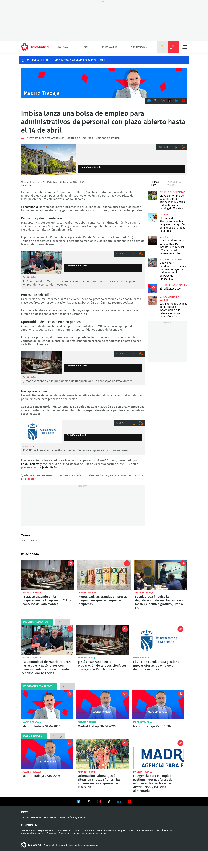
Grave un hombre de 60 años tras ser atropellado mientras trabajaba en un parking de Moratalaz (152, 195)
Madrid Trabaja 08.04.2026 (47, 704)
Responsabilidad (46, 830)
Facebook (148, 100)
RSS (183, 147)
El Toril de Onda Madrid (173, 285)
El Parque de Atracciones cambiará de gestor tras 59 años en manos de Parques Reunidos (152, 217)
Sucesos (164, 237)
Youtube (183, 101)
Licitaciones (148, 830)
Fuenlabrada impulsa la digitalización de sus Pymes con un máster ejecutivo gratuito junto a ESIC (160, 575)
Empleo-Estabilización (129, 830)
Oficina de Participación (32, 833)
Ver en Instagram (99, 801)
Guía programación (76, 817)
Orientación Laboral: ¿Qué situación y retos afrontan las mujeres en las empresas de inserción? (102, 754)
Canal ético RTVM (164, 830)
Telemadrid (36, 817)
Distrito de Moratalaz (172, 192)
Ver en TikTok (109, 802)
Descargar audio (176, 147)
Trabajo (34, 541)
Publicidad (90, 830)
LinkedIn (176, 101)
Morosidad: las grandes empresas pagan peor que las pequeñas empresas (104, 575)
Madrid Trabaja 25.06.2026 (158, 704)
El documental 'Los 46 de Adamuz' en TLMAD (78, 60)
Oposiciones (41, 362)
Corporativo (30, 825)
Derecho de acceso (106, 830)
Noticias (63, 47)
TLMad (85, 47)
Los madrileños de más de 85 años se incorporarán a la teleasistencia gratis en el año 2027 (152, 300)
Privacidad (51, 833)
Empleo (24, 541)
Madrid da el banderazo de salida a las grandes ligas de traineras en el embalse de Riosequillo (152, 262)
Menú (185, 47)
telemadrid (31, 845)
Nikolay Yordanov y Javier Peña (41, 262)
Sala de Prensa (28, 830)
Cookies (75, 833)
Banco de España (48, 159)
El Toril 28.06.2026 (152, 288)
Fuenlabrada (141, 657)
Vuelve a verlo (37, 60)
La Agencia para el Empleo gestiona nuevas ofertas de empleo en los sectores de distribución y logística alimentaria (158, 754)
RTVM (24, 812)
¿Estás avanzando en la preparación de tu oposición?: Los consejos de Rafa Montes (77, 381)
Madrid (164, 214)
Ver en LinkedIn (119, 801)
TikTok (169, 100)
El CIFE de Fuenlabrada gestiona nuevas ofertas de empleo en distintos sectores (75, 450)
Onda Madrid (109, 47)
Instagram (162, 101)
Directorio (77, 830)
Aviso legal (64, 833)
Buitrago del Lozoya (171, 259)
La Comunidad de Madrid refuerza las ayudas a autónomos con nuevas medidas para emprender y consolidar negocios (47, 640)
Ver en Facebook (79, 802)
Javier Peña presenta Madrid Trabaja (104, 83)
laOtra (62, 817)
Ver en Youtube (129, 801)
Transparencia (63, 830)
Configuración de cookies (94, 833)
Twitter (155, 100)
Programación (138, 47)
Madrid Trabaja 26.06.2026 (102, 704)
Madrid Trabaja (31, 592)
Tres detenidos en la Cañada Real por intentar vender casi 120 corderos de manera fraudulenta (152, 240)
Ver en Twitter (89, 802)
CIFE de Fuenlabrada (41, 431)
